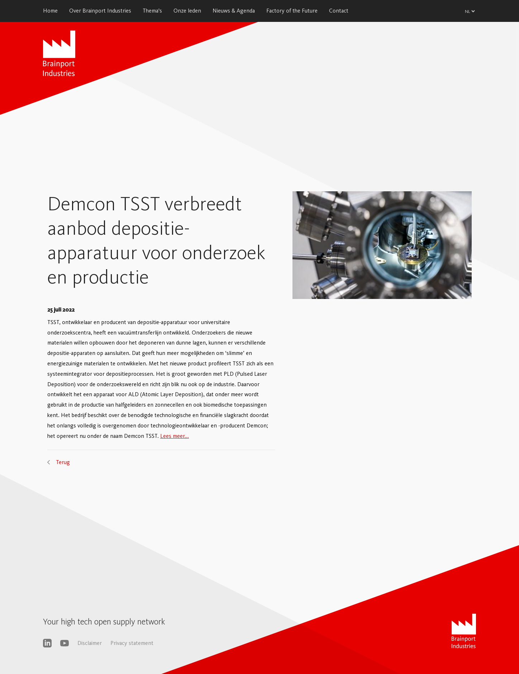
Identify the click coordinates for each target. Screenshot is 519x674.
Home (50, 10)
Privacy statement (131, 643)
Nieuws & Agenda (234, 10)
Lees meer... (174, 435)
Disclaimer (89, 643)
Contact (338, 10)
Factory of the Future (292, 10)
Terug (63, 462)
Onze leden (187, 10)
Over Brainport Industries (100, 10)
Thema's (152, 10)
